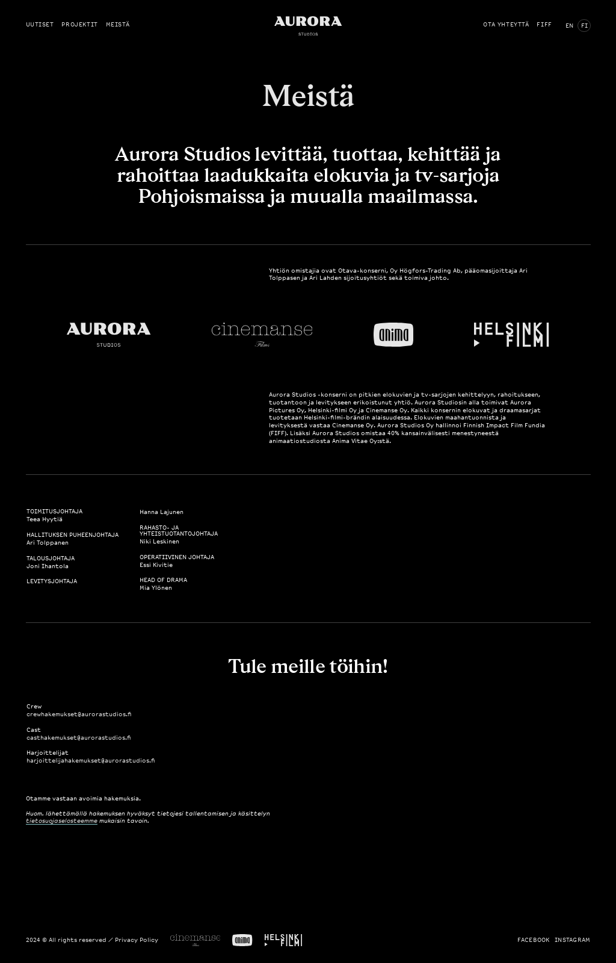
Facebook (533, 940)
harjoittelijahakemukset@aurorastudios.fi (90, 761)
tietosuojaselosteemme (61, 821)
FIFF (544, 25)
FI (584, 26)
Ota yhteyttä (506, 25)
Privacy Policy (136, 940)
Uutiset (40, 25)
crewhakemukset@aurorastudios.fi (79, 714)
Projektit (79, 25)
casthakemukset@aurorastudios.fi (78, 738)
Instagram (572, 940)
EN (569, 26)
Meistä (118, 25)
